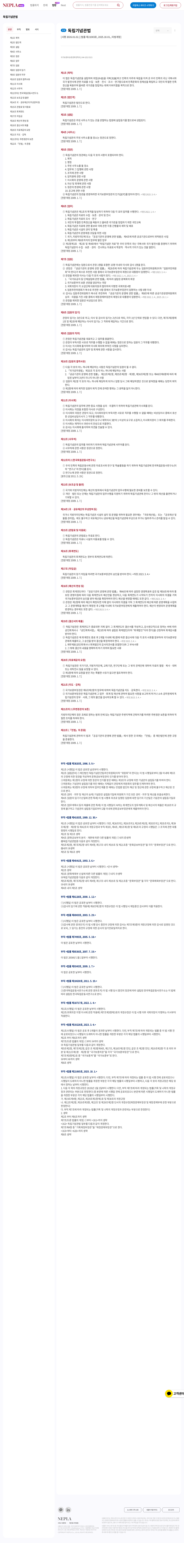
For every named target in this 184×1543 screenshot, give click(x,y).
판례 (45, 5)
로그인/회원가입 (170, 5)
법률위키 (34, 5)
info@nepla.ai (75, 1528)
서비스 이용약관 (62, 1523)
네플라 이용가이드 (151, 1510)
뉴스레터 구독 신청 (132, 1510)
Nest (63, 5)
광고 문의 (171, 1510)
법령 (54, 5)
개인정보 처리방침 (73, 1523)
